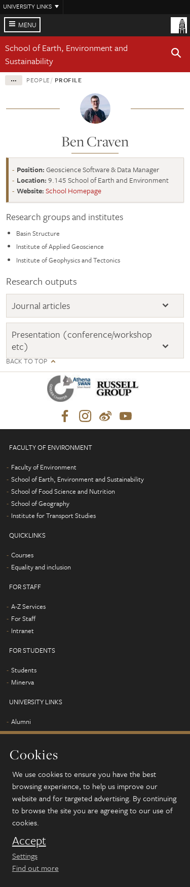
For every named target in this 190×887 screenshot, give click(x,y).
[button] (176, 54)
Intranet (22, 630)
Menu (27, 25)
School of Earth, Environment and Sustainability (77, 479)
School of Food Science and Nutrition (63, 491)
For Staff (23, 618)
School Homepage (73, 190)
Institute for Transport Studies (53, 515)
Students (23, 670)
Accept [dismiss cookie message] (29, 840)
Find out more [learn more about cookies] (35, 867)
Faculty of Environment (44, 467)
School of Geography (40, 503)
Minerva (22, 682)
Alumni (21, 721)
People (38, 79)
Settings (24, 855)
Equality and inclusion (41, 567)
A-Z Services (28, 606)
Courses (22, 555)
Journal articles (41, 305)
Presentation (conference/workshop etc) (82, 340)
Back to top (26, 361)
